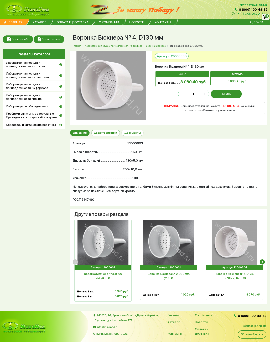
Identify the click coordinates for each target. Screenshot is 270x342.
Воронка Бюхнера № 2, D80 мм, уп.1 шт (169, 276)
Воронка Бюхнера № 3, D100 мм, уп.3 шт (103, 276)
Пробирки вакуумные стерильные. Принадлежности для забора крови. (32, 115)
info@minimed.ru (107, 327)
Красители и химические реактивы (31, 125)
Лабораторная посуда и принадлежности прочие (24, 97)
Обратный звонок (252, 334)
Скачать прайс (17, 39)
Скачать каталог (49, 39)
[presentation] (75, 262)
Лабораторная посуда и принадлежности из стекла (25, 64)
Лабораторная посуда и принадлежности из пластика (27, 75)
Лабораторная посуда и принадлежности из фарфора (27, 86)
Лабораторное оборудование (27, 106)
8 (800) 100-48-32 (250, 9)
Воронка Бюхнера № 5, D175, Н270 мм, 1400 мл (234, 276)
